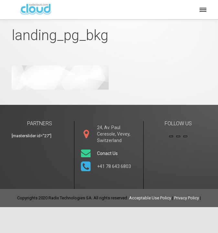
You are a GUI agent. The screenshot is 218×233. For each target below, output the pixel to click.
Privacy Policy (186, 197)
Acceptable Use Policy (150, 197)
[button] (202, 8)
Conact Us (107, 153)
